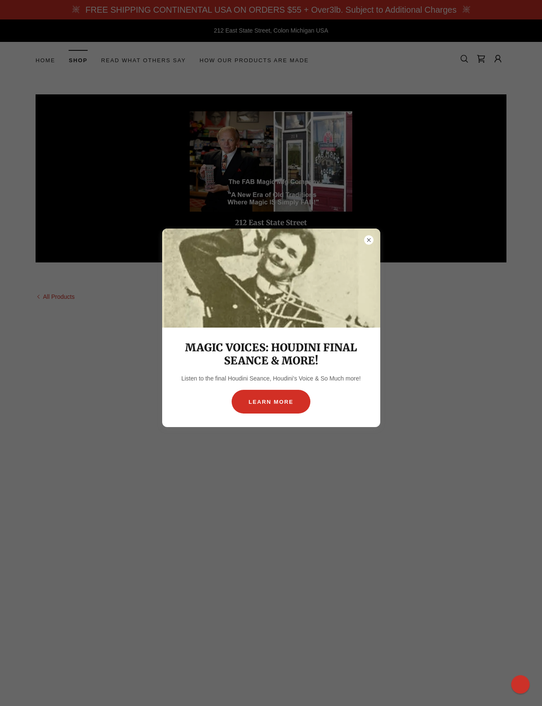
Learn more (271, 402)
